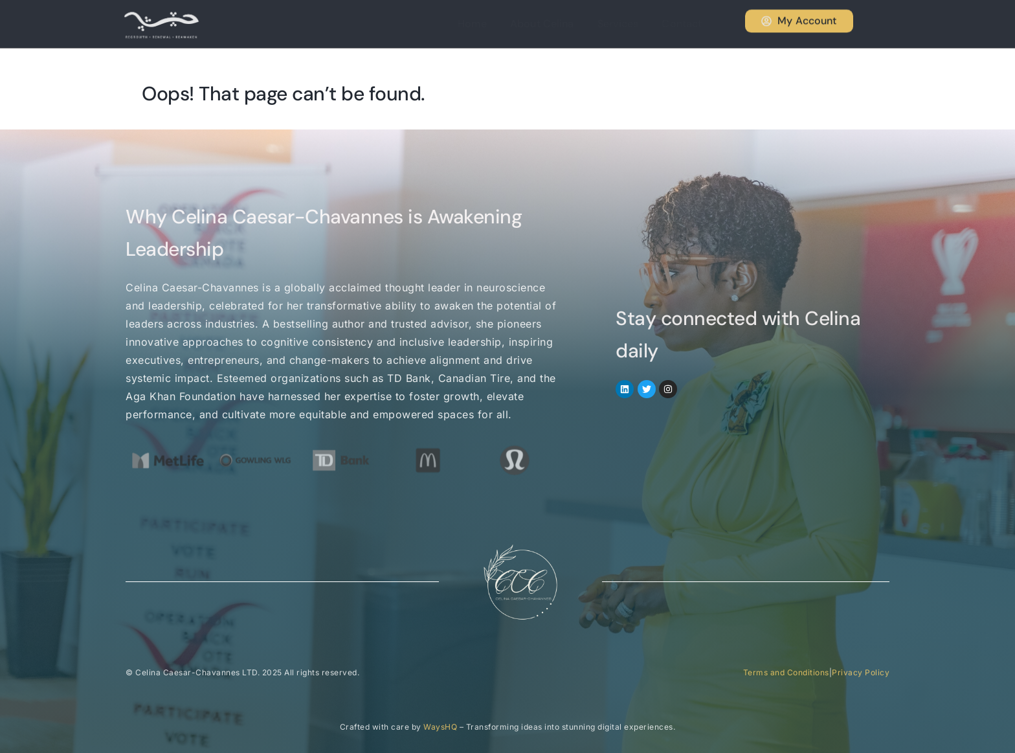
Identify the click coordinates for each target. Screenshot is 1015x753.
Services (626, 23)
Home (487, 23)
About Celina (554, 23)
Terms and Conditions (786, 672)
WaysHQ (440, 727)
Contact (686, 23)
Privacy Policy (860, 672)
